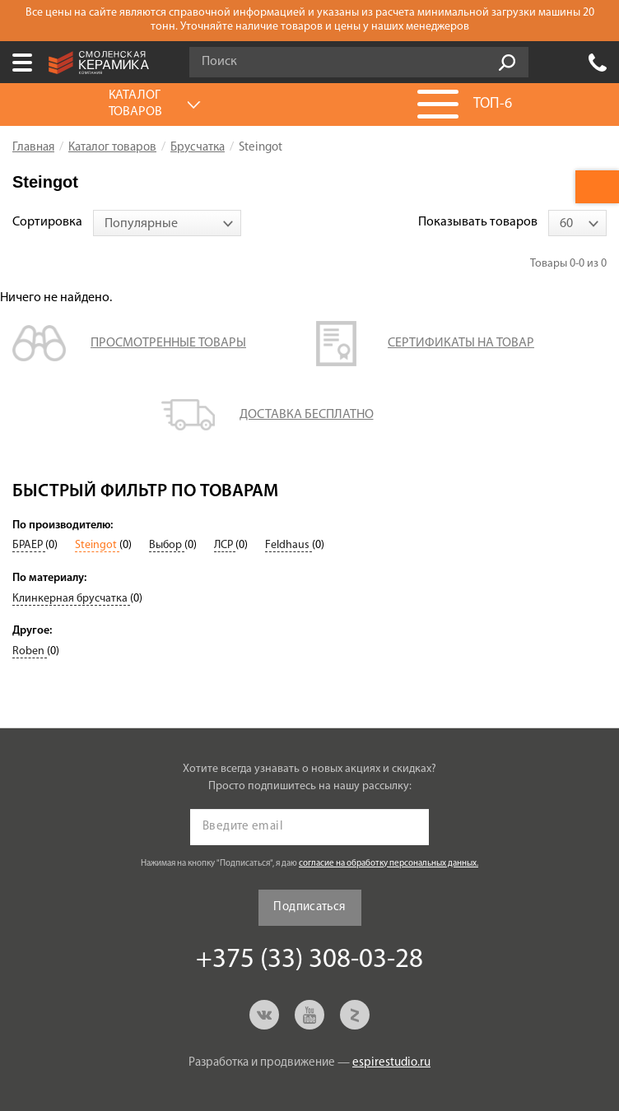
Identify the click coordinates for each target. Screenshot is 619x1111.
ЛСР (224, 545)
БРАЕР (28, 545)
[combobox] (167, 223)
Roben (29, 651)
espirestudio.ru (391, 1063)
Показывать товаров (478, 222)
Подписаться (309, 907)
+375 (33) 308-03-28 (598, 62)
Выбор (166, 545)
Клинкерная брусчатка (71, 599)
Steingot (97, 545)
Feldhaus (288, 545)
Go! (507, 62)
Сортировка (47, 222)
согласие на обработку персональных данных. (388, 863)
